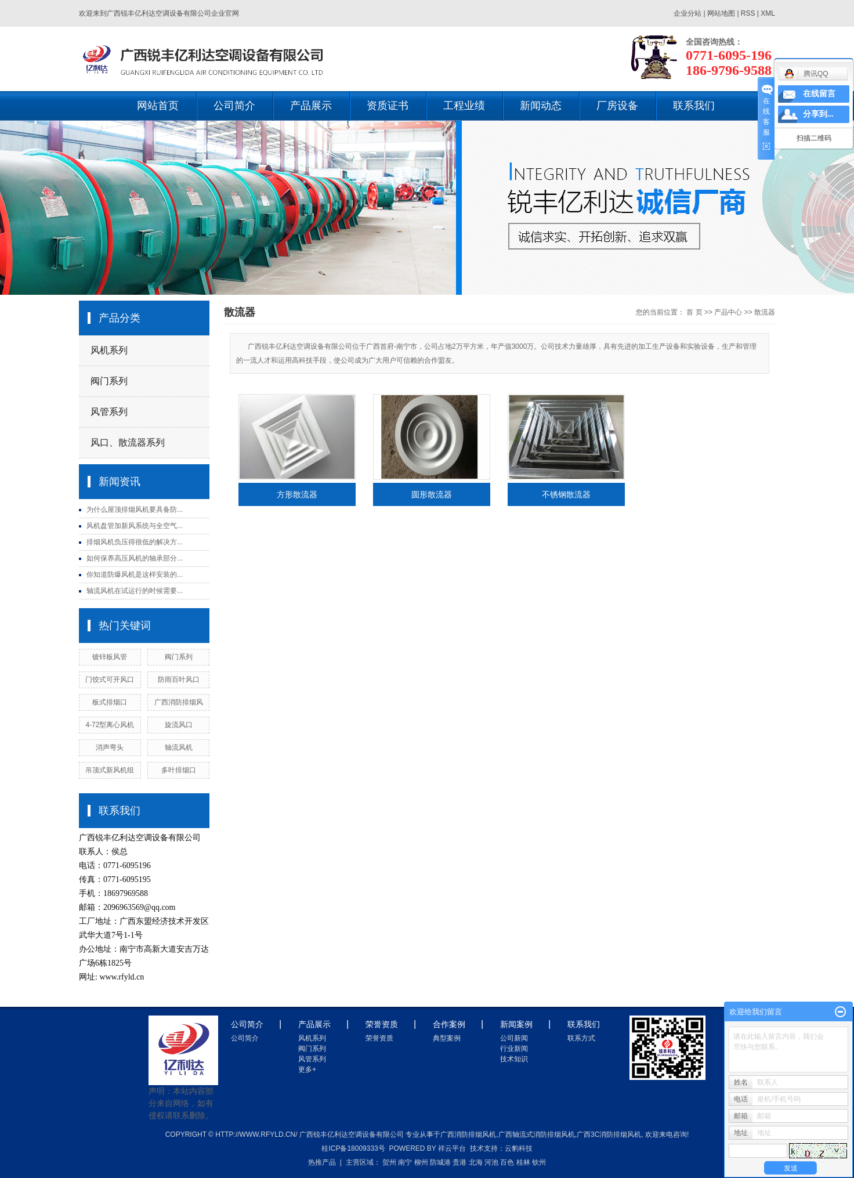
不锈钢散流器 (566, 494)
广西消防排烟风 (178, 702)
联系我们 (694, 105)
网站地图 (722, 13)
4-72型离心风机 (109, 725)
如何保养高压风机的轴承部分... (134, 558)
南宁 (405, 1162)
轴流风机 (179, 747)
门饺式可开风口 (109, 679)
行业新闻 (514, 1049)
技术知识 (514, 1059)
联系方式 (581, 1038)
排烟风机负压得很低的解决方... (134, 542)
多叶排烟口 (178, 770)
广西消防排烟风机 (468, 1134)
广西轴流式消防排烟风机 (536, 1134)
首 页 (694, 312)
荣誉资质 (379, 1038)
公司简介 (234, 105)
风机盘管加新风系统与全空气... (134, 526)
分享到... (818, 114)
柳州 (421, 1162)
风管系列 (109, 412)
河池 (491, 1162)
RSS (748, 13)
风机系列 (109, 350)
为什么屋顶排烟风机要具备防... (134, 509)
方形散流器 (297, 494)
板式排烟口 (109, 702)
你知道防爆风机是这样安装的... (134, 574)
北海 (476, 1162)
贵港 (459, 1162)
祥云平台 (452, 1148)
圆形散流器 (431, 494)
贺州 (389, 1162)
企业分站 (687, 13)
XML (768, 13)
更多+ (307, 1069)
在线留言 (819, 93)
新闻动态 (541, 105)
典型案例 (447, 1038)
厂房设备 (617, 105)
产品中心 (728, 312)
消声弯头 (110, 747)
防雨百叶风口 (179, 679)
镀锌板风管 (109, 657)
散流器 (764, 312)
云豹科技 (519, 1148)
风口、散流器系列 (128, 442)
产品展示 (311, 105)
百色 (507, 1162)
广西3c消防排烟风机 (609, 1134)
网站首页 (158, 105)
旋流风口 (179, 725)
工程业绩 (464, 105)
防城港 (440, 1162)
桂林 (523, 1162)
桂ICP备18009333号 (353, 1148)
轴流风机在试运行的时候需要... (134, 591)
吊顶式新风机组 (109, 770)
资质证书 (387, 105)
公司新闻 (514, 1038)
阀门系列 (109, 381)
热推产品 (322, 1162)
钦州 (539, 1162)
